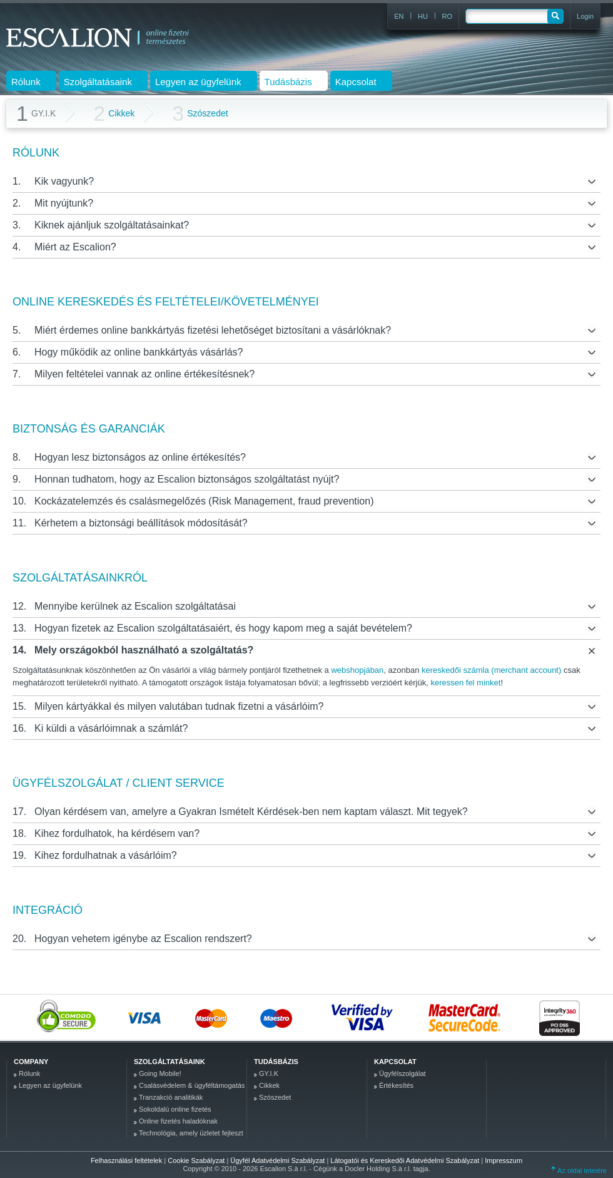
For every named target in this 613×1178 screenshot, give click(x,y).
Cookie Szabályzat (197, 1160)
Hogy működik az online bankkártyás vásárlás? (138, 352)
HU (423, 16)
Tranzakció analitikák (171, 1097)
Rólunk (29, 1073)
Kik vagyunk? (64, 181)
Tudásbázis (276, 1061)
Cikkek (113, 113)
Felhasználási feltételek (126, 1160)
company (31, 1061)
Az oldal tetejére (579, 1170)
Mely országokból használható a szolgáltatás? (143, 650)
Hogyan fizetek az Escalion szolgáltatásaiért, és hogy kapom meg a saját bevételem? (223, 628)
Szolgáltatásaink (169, 1061)
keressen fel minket (465, 682)
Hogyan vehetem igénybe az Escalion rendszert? (143, 938)
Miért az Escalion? (75, 247)
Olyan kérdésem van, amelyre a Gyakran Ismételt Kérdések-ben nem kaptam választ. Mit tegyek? (251, 811)
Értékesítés (396, 1085)
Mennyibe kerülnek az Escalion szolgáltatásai (135, 606)
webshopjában (357, 670)
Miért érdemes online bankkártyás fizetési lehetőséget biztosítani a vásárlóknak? (212, 330)
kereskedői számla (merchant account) (491, 670)
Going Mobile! (160, 1073)
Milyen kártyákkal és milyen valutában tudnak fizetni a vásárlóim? (178, 706)
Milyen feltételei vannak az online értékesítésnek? (144, 374)
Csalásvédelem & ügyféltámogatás (192, 1085)
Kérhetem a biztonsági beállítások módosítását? (141, 523)
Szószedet (200, 113)
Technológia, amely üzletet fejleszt (191, 1133)
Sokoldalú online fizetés (175, 1109)
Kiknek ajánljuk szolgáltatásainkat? (111, 225)
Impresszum (503, 1160)
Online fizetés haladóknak (178, 1121)
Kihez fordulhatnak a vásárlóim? (105, 855)
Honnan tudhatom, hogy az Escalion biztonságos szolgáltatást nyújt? (186, 479)
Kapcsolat (395, 1061)
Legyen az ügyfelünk (50, 1085)
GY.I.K (268, 1073)
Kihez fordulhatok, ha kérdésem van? (117, 833)
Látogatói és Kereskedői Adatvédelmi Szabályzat (405, 1160)
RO (447, 16)
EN (398, 16)
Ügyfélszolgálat (402, 1073)
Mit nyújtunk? (63, 203)
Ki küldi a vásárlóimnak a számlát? (111, 728)
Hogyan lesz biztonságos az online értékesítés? (140, 457)
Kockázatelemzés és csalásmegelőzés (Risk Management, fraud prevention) (203, 501)
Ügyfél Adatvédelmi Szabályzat (278, 1160)
